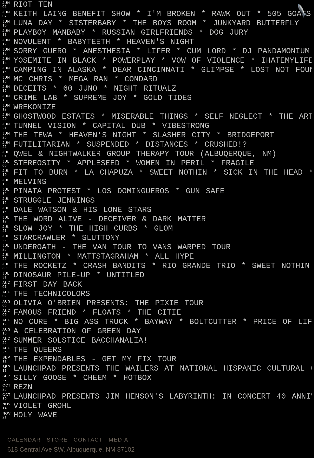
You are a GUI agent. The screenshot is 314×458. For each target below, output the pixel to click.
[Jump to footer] (302, 11)
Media (118, 440)
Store (57, 440)
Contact (88, 440)
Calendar (24, 440)
